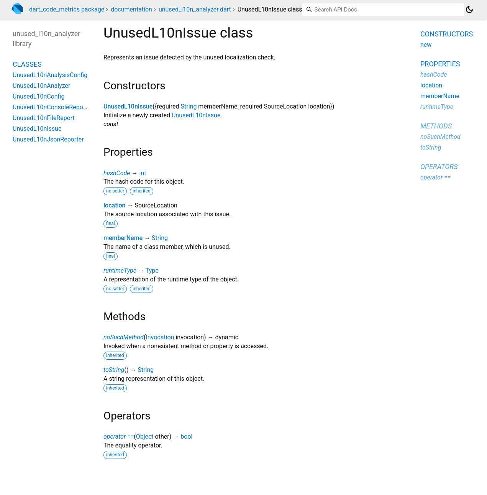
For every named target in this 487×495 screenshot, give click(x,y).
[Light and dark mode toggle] (469, 9)
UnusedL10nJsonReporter (48, 139)
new (425, 44)
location (114, 205)
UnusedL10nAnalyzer (41, 85)
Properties (440, 64)
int (142, 173)
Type (152, 270)
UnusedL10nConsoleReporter (53, 107)
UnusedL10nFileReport (44, 118)
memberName (123, 238)
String (189, 106)
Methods (436, 126)
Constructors (446, 34)
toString (113, 369)
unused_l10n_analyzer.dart (195, 9)
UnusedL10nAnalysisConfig (50, 75)
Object (145, 436)
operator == (118, 436)
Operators (438, 167)
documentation (131, 9)
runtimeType (119, 270)
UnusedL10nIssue (127, 106)
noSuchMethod (123, 337)
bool (186, 436)
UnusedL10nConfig (38, 96)
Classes (27, 64)
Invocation (160, 337)
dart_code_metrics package (66, 9)
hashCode (116, 173)
